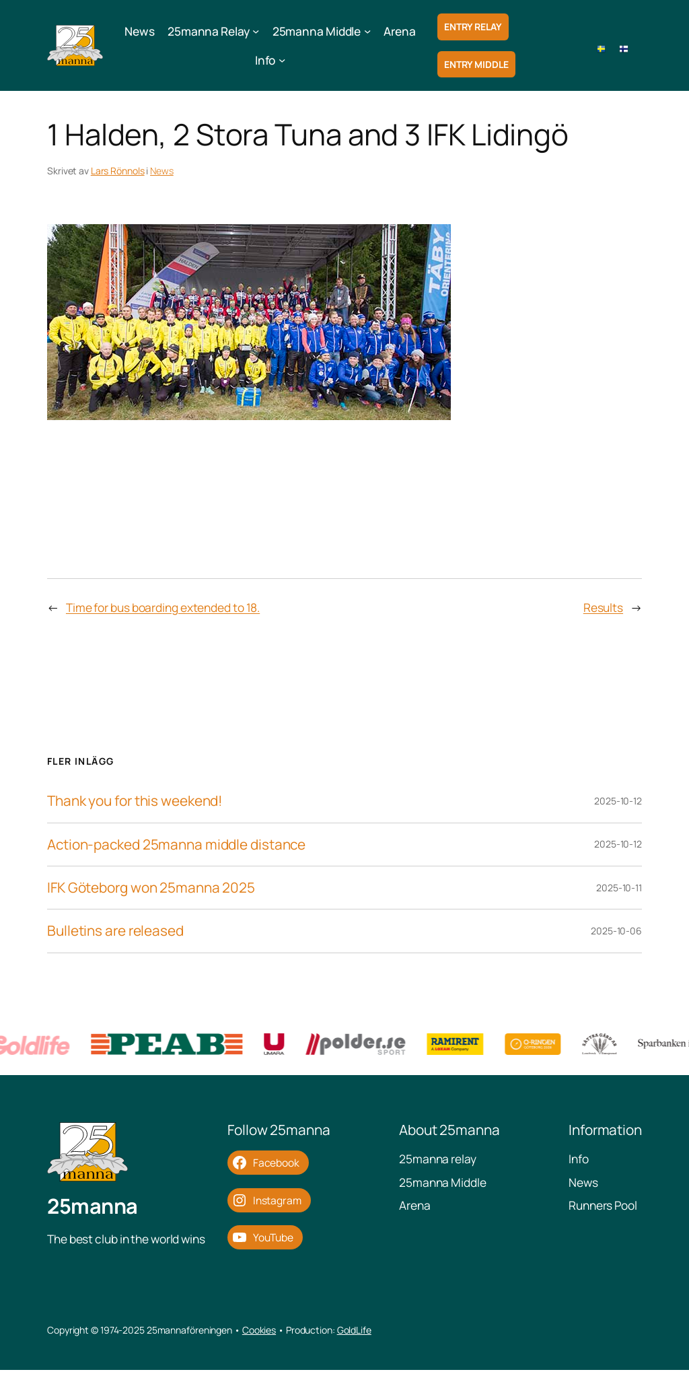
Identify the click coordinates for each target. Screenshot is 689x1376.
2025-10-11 (619, 887)
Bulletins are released (115, 930)
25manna (92, 1211)
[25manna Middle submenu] (367, 31)
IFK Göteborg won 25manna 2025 (151, 887)
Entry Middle (476, 64)
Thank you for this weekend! (135, 801)
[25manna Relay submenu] (255, 31)
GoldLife (354, 1335)
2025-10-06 (616, 930)
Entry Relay (473, 26)
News (162, 170)
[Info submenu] (282, 60)
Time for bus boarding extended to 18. (163, 607)
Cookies (259, 1335)
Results (603, 607)
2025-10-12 (618, 800)
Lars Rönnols (118, 170)
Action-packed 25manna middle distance (176, 844)
